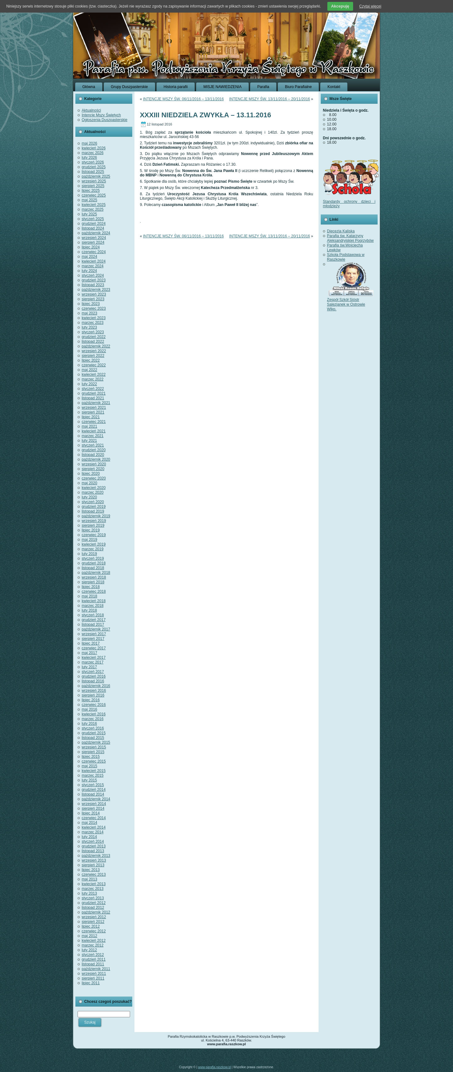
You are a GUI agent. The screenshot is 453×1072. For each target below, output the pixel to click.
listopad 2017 (93, 624)
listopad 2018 (93, 568)
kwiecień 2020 (94, 488)
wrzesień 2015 (94, 747)
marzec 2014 (92, 832)
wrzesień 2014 (94, 804)
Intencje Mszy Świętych (101, 115)
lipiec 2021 (91, 417)
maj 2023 (89, 313)
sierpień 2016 (93, 695)
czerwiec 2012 (94, 931)
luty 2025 (89, 214)
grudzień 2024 (94, 223)
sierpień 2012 (93, 921)
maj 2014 (89, 822)
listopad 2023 (93, 285)
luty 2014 (89, 837)
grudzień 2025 (94, 167)
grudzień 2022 (94, 337)
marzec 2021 (92, 436)
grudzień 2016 (94, 676)
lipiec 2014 (91, 813)
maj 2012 (89, 936)
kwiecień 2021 (94, 431)
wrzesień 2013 (94, 860)
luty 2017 (89, 667)
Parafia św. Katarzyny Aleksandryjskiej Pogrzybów (350, 238)
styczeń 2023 (93, 332)
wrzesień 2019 (94, 521)
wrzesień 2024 (94, 238)
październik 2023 (96, 289)
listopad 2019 (93, 511)
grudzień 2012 (94, 903)
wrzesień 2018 (94, 577)
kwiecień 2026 (94, 148)
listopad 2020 (93, 455)
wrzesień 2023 (94, 294)
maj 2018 (89, 596)
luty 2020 (89, 497)
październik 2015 (96, 742)
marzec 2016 (92, 719)
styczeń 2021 (93, 445)
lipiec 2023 (91, 304)
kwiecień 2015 (94, 771)
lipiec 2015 (91, 756)
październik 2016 (96, 686)
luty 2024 (89, 271)
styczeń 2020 (93, 502)
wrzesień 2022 (94, 351)
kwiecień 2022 (94, 374)
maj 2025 (89, 200)
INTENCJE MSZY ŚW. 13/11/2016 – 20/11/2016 (269, 99)
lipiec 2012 (91, 926)
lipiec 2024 (91, 247)
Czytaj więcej (370, 6)
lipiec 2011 (91, 983)
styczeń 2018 (93, 615)
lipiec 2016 (91, 700)
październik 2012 (96, 912)
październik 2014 (96, 799)
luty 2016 (89, 723)
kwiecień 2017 (94, 657)
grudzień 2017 (94, 620)
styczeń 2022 (93, 388)
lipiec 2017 (91, 643)
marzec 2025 (92, 209)
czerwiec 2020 (94, 478)
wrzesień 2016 (94, 690)
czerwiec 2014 (94, 818)
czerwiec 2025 (94, 195)
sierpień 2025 (93, 186)
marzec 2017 (92, 662)
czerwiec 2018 (94, 591)
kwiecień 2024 (94, 261)
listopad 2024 (93, 228)
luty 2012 (89, 950)
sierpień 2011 (93, 978)
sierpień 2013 (93, 865)
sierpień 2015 (93, 752)
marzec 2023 (92, 322)
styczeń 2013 (93, 898)
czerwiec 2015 (94, 761)
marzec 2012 (92, 945)
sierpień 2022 (93, 355)
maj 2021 (89, 426)
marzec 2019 (92, 549)
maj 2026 (89, 143)
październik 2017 (96, 629)
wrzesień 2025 (94, 181)
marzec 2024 (92, 266)
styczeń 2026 (93, 162)
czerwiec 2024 (94, 252)
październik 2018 (96, 572)
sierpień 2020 (93, 469)
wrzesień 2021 (94, 407)
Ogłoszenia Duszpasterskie (104, 120)
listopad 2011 (93, 964)
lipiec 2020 (91, 473)
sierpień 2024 (93, 242)
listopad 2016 (93, 681)
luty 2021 (89, 440)
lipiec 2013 (91, 870)
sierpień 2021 (93, 412)
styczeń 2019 (93, 558)
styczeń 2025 (93, 219)
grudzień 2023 (94, 280)
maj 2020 (89, 483)
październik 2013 (96, 855)
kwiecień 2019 (94, 544)
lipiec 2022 (91, 360)
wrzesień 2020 (94, 464)
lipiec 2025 (91, 190)
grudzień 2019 (94, 506)
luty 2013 (89, 893)
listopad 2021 (93, 398)
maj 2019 (89, 539)
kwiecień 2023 (94, 318)
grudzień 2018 (94, 563)
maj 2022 (89, 370)
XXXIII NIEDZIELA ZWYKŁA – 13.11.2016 (205, 115)
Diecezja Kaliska (341, 231)
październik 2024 (96, 233)
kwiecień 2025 (94, 205)
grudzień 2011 (94, 959)
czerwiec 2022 (94, 365)
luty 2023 (89, 327)
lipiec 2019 (91, 530)
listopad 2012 (93, 907)
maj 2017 (89, 653)
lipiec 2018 (91, 587)
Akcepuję (340, 6)
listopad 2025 (93, 171)
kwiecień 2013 (94, 884)
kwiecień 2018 (94, 601)
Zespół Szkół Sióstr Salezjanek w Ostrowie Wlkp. (350, 302)
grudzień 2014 (94, 789)
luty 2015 (89, 780)
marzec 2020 (92, 492)
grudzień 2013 (94, 846)
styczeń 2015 (93, 785)
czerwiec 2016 (94, 705)
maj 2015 (89, 766)
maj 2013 (89, 879)
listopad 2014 (93, 794)
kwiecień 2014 (94, 827)
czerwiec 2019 (94, 535)
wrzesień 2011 (94, 973)
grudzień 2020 (94, 450)
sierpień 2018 (93, 582)
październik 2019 (96, 516)
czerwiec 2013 (94, 874)
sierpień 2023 (93, 299)
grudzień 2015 (94, 733)
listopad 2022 (93, 341)
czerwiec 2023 (94, 308)
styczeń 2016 (93, 728)
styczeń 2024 (93, 275)
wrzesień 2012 (94, 917)
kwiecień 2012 (94, 940)
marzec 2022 (92, 379)
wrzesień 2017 (94, 634)
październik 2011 (96, 969)
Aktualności (91, 110)
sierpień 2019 (93, 525)
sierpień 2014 (93, 808)
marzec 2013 (92, 888)
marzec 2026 (92, 153)
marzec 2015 (92, 775)
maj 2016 (89, 709)
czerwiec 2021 (94, 421)
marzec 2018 (92, 605)
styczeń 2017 (93, 671)
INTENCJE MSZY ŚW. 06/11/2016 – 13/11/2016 (183, 99)
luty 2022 (89, 384)
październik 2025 (96, 176)
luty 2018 (89, 610)
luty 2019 (89, 554)
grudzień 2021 (94, 393)
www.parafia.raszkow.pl (214, 1067)
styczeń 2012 (93, 955)
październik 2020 (96, 459)
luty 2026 (89, 157)
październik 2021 (96, 403)
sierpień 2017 (93, 638)
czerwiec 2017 (94, 648)
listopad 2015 (93, 738)
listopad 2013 (93, 851)
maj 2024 (89, 256)
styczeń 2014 (93, 841)
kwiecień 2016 (94, 714)
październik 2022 (96, 346)
